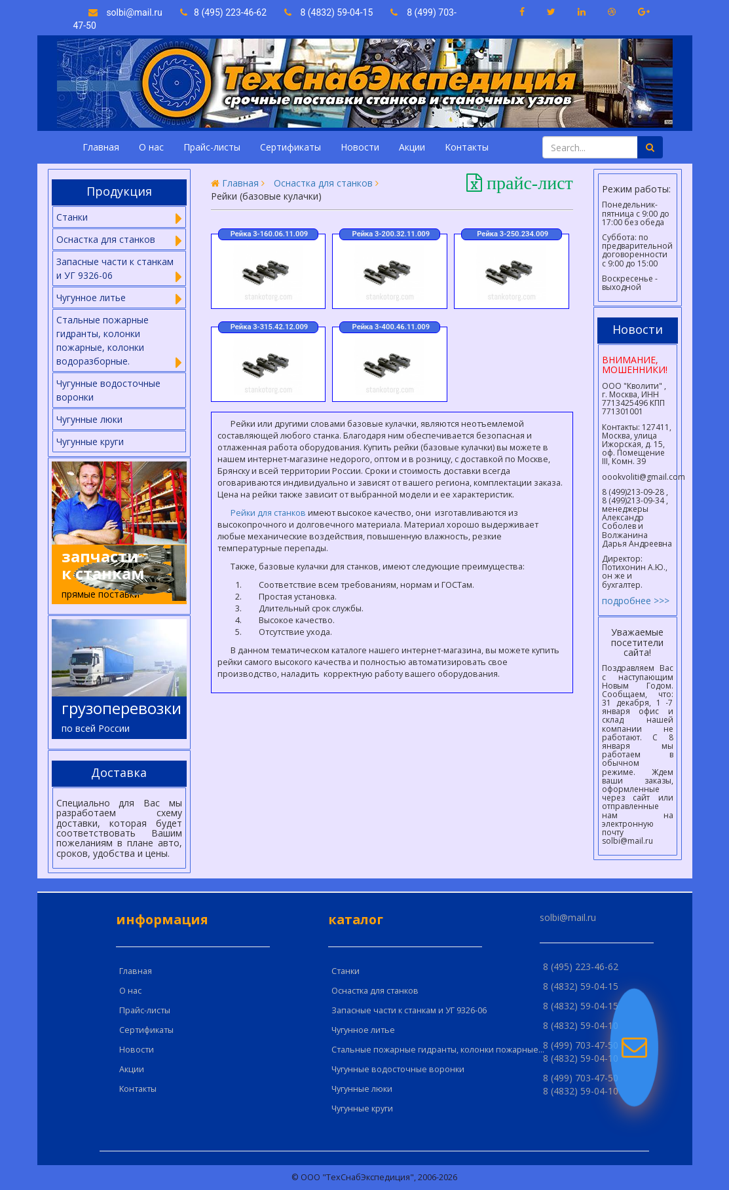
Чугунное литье (363, 1030)
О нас (151, 147)
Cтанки (345, 971)
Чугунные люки (89, 419)
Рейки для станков (268, 512)
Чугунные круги (90, 441)
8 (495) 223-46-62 (224, 12)
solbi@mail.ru (125, 12)
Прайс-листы (211, 147)
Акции (412, 147)
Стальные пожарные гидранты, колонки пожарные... (437, 1049)
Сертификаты (290, 147)
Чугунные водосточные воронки (108, 390)
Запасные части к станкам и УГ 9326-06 (409, 1010)
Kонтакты (467, 147)
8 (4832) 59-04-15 (328, 12)
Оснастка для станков (323, 183)
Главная (101, 147)
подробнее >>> (635, 600)
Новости (360, 147)
